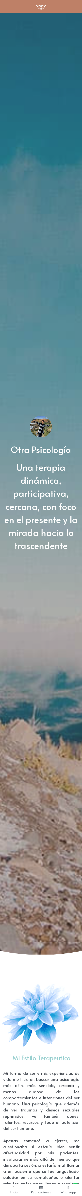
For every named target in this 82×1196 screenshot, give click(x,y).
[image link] (41, 6)
